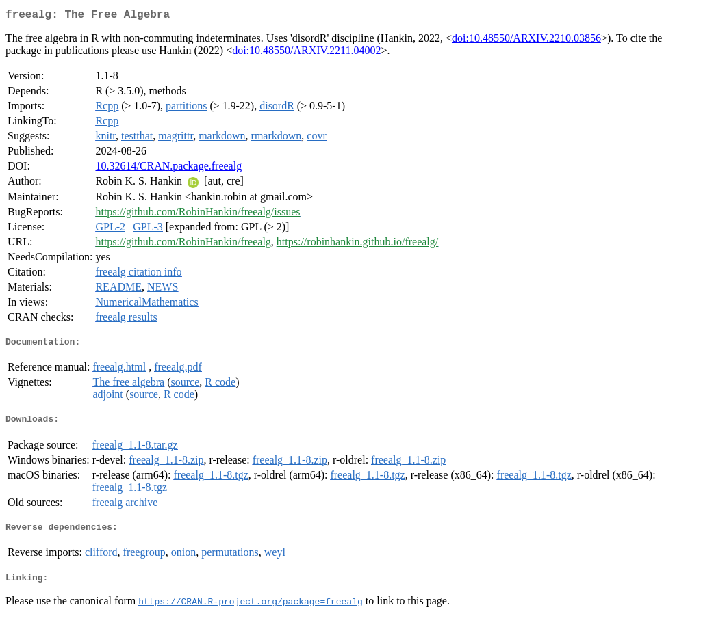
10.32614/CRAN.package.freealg (168, 168)
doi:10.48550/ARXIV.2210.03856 (526, 40)
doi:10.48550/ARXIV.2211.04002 (306, 53)
